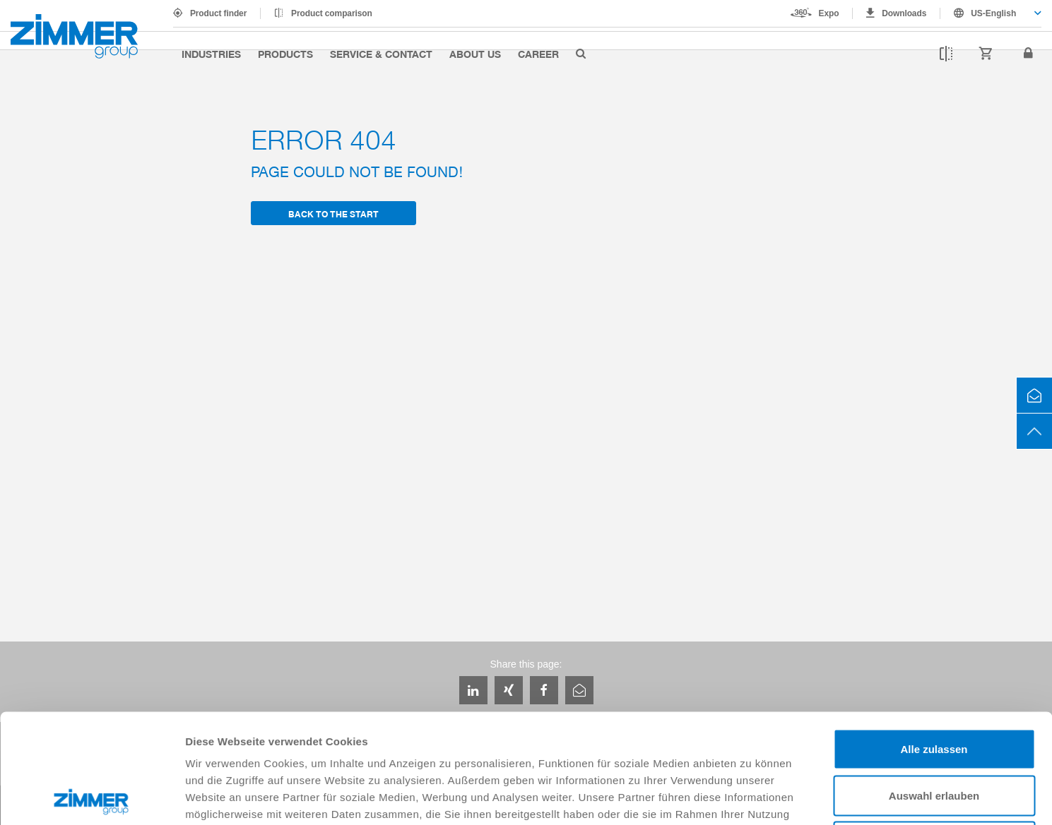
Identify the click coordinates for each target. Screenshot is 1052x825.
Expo (829, 13)
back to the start (333, 213)
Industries (211, 53)
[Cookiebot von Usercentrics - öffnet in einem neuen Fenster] (91, 797)
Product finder (218, 13)
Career (538, 53)
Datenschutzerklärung (402, 722)
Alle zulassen (933, 640)
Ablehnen (934, 732)
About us (475, 53)
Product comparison (331, 13)
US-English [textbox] (993, 13)
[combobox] (990, 13)
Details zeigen (751, 797)
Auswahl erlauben (934, 686)
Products (285, 53)
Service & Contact (381, 53)
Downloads (904, 13)
